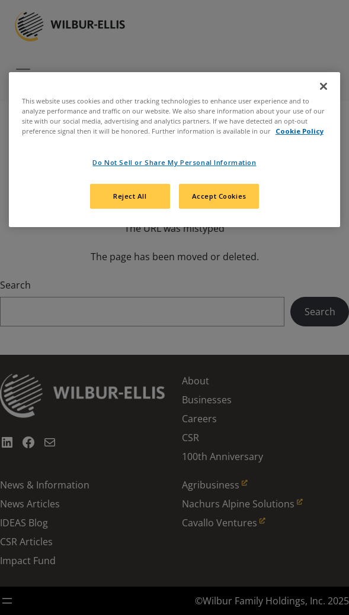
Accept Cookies (219, 196)
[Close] (323, 86)
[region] (175, 149)
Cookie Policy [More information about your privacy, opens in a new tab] (300, 131)
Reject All (130, 196)
